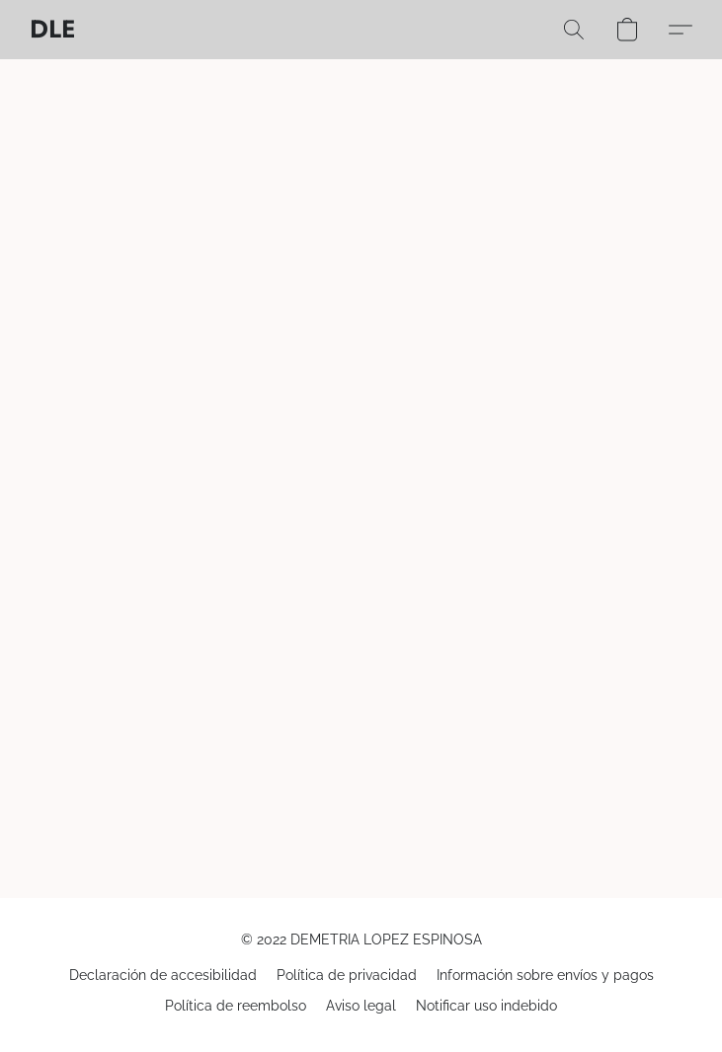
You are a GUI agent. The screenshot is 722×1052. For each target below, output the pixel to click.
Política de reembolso (235, 1006)
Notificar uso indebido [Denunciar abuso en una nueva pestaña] (486, 1006)
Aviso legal (361, 1006)
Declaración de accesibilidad (163, 975)
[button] (52, 29)
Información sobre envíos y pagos (545, 975)
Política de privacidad (347, 975)
